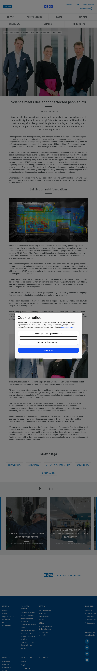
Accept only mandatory (48, 342)
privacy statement (67, 327)
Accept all (48, 350)
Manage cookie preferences (48, 334)
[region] (48, 335)
